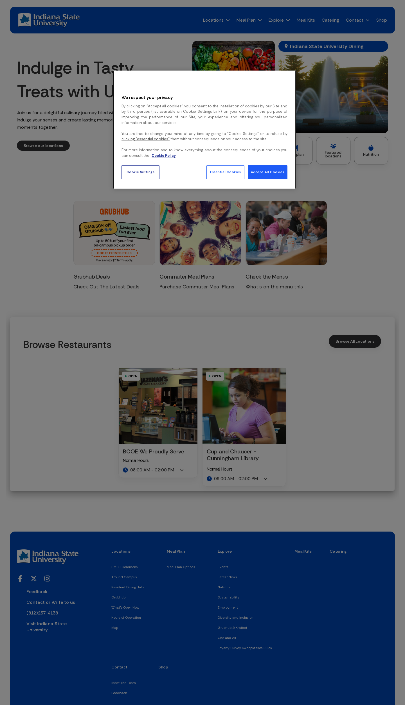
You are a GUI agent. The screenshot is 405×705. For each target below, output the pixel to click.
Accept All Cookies (267, 172)
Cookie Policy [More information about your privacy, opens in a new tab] (164, 155)
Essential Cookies (225, 172)
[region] (204, 130)
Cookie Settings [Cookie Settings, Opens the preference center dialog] (141, 172)
